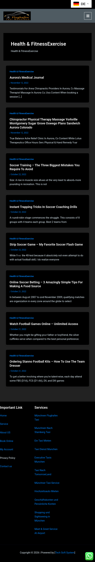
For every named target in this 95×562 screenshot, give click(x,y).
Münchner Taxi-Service (46, 482)
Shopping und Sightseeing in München (42, 516)
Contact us (6, 466)
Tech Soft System (64, 552)
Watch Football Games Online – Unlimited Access (44, 324)
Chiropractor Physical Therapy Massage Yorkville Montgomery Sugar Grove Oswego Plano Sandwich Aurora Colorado (45, 123)
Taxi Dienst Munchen (45, 449)
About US (5, 432)
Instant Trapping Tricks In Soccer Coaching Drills (43, 207)
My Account (6, 449)
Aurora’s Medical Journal (27, 77)
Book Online (6, 441)
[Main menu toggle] (88, 16)
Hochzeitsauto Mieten (46, 491)
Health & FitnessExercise (22, 71)
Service (4, 423)
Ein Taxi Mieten (42, 440)
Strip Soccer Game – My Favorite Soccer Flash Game (46, 244)
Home (3, 415)
